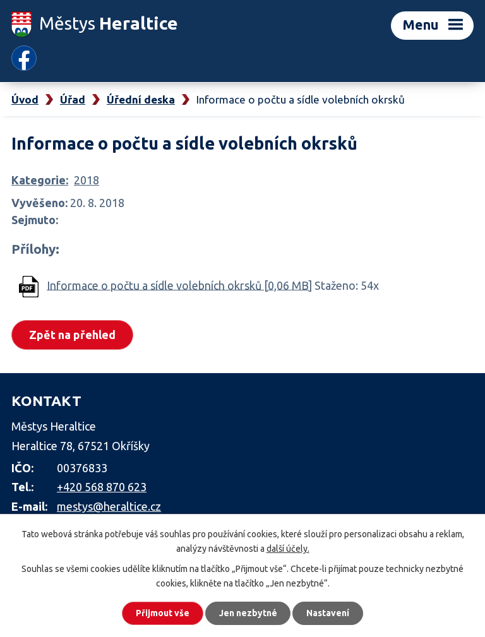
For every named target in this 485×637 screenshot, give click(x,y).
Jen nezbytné (248, 613)
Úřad (72, 99)
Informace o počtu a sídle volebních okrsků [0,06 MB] (179, 284)
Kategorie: (39, 180)
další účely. (287, 548)
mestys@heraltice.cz (109, 506)
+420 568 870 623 (102, 486)
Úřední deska (141, 99)
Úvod (25, 99)
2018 (86, 180)
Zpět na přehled (72, 334)
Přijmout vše (162, 613)
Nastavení (328, 613)
